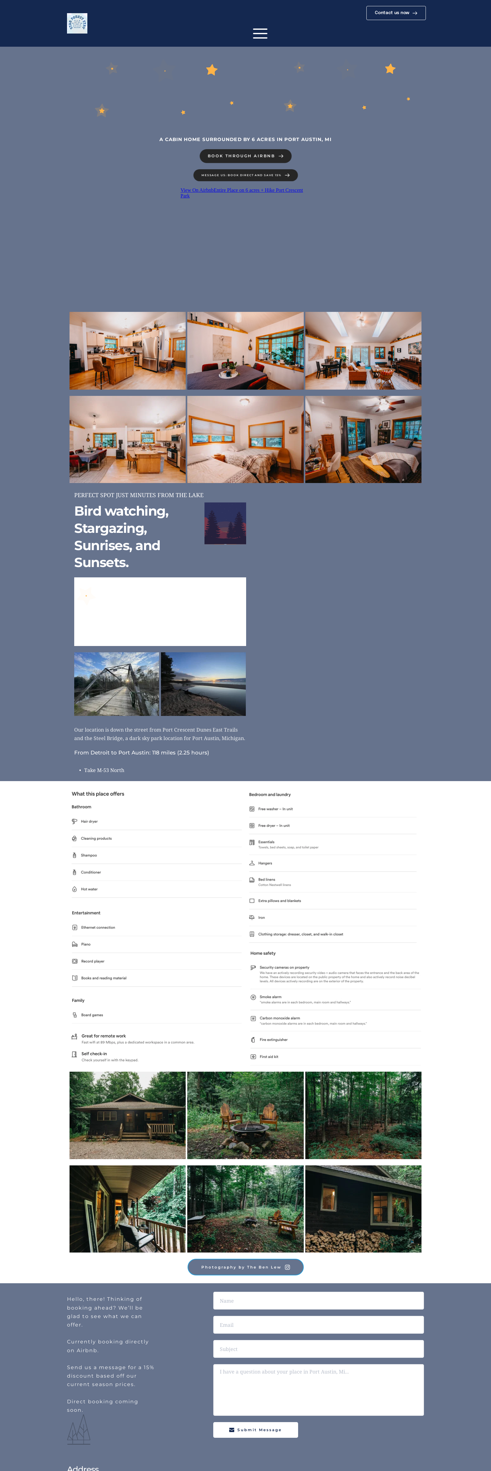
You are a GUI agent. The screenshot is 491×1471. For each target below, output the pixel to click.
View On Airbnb (197, 190)
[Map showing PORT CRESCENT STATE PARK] (345, 607)
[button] (260, 33)
